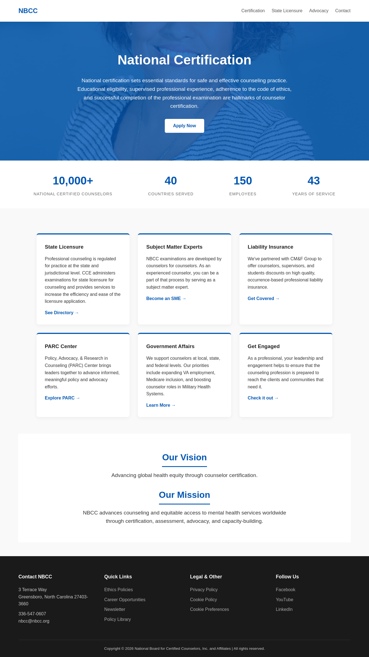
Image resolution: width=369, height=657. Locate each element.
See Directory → (62, 312)
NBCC (28, 10)
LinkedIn (284, 609)
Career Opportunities (125, 599)
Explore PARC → (62, 398)
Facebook (285, 589)
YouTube (284, 599)
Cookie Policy (203, 599)
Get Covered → (264, 298)
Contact (342, 10)
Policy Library (117, 619)
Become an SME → (166, 298)
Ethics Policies (118, 589)
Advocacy (318, 10)
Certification (253, 10)
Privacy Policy (204, 589)
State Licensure (287, 10)
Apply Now (184, 125)
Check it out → (263, 398)
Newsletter (114, 609)
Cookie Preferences (209, 609)
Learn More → (161, 405)
